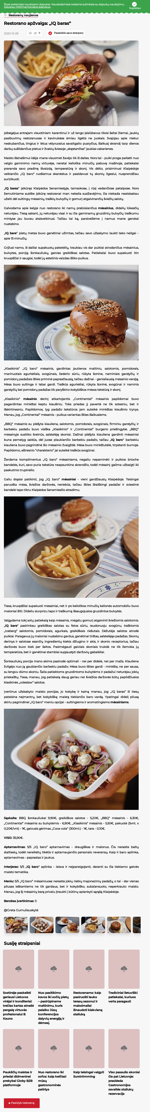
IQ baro (121, 440)
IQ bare (14, 233)
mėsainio (34, 399)
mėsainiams (123, 702)
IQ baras (15, 188)
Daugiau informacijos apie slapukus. (27, 6)
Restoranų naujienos (27, 15)
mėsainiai (72, 479)
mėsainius (109, 208)
